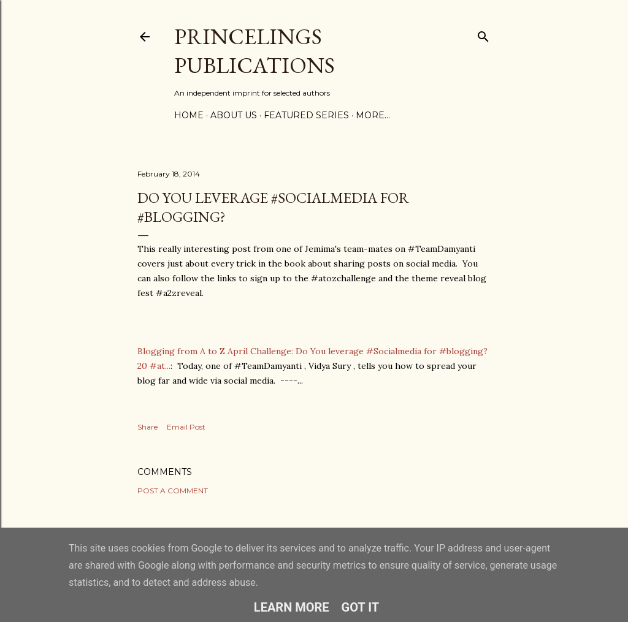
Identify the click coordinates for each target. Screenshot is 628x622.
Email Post (186, 426)
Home (189, 115)
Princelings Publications (254, 51)
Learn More (291, 607)
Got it (361, 607)
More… (373, 115)
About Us (233, 115)
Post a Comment (172, 490)
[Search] (483, 34)
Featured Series (306, 115)
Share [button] (147, 426)
